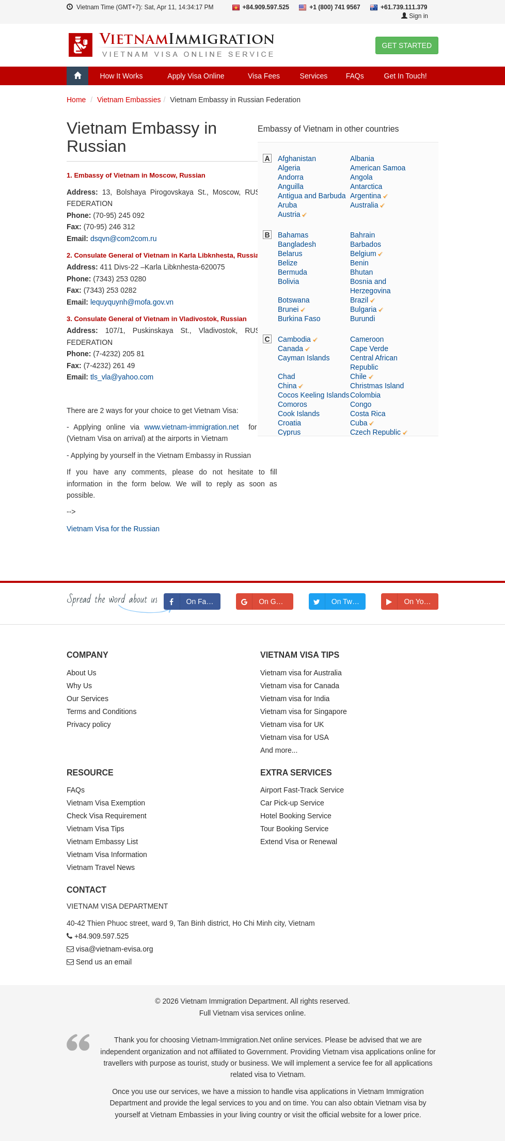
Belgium (363, 253)
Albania (362, 158)
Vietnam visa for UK (292, 724)
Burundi (362, 318)
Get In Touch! (405, 76)
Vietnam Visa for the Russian (113, 529)
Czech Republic (375, 432)
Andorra (291, 177)
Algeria (289, 168)
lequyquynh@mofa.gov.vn (131, 302)
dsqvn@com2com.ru (123, 238)
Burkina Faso (299, 318)
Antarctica (366, 186)
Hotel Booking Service (296, 816)
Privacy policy (89, 724)
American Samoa (377, 168)
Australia (364, 205)
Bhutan (361, 272)
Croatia (289, 423)
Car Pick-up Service (292, 803)
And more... (278, 750)
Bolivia (288, 281)
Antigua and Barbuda (312, 196)
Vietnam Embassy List (102, 841)
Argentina (365, 196)
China (287, 386)
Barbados (365, 244)
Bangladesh (297, 244)
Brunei (288, 309)
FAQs (355, 76)
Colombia (365, 395)
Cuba (358, 423)
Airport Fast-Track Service (302, 790)
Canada (290, 348)
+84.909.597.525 (101, 936)
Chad (286, 376)
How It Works (121, 76)
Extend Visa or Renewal (298, 841)
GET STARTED (407, 45)
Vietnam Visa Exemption (106, 803)
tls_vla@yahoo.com (121, 377)
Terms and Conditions (101, 711)
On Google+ (264, 601)
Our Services (87, 698)
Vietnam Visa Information (107, 854)
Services (314, 76)
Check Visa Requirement (107, 816)
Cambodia (294, 339)
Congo (360, 404)
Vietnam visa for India (294, 698)
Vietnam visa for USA (294, 737)
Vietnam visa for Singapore (303, 711)
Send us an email (104, 962)
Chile (358, 376)
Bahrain (362, 235)
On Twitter (337, 601)
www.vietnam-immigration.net (192, 427)
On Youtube (409, 601)
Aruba (287, 205)
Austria (289, 214)
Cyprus (289, 432)
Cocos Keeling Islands (314, 395)
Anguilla (291, 186)
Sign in (414, 16)
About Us (82, 673)
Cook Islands (299, 413)
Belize (287, 263)
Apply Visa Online (195, 76)
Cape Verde (369, 348)
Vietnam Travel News (101, 867)
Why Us (79, 686)
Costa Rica (367, 413)
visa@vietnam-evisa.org (114, 949)
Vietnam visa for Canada (299, 686)
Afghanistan (297, 158)
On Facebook (192, 601)
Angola (361, 177)
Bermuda (292, 272)
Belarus (290, 253)
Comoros (292, 404)
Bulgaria (363, 309)
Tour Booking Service (294, 829)
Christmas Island (377, 386)
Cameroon (367, 339)
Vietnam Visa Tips (95, 829)
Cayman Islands (303, 358)
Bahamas (293, 235)
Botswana (293, 300)
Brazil (359, 300)
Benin (359, 263)
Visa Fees (264, 76)
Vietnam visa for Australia (301, 673)
